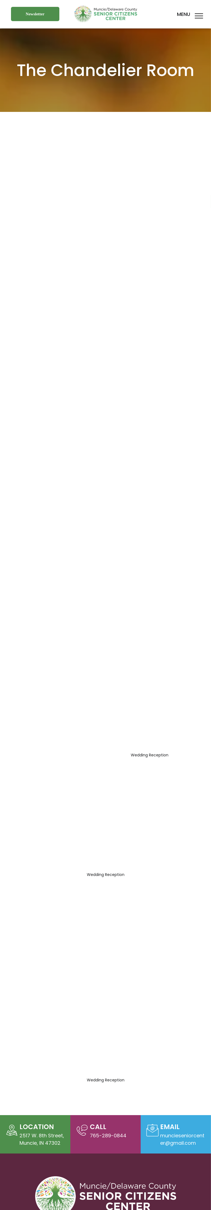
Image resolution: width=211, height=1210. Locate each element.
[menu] (199, 16)
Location (37, 1126)
